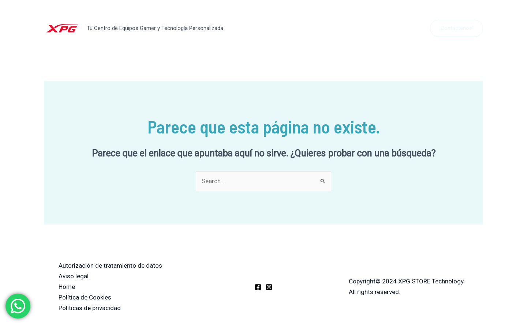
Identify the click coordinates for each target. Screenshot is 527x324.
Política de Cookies (85, 297)
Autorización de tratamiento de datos (110, 265)
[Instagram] (269, 287)
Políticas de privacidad (90, 308)
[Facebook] (258, 287)
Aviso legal (74, 276)
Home (67, 286)
